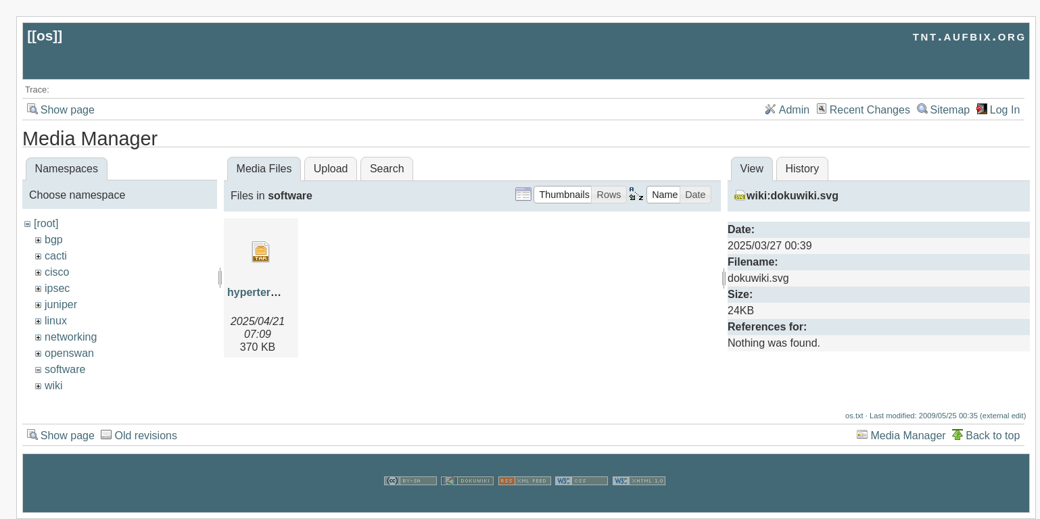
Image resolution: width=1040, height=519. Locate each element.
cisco (57, 272)
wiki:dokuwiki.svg (792, 195)
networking (71, 337)
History (802, 168)
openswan (69, 353)
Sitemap (950, 110)
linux (56, 320)
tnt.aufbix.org (969, 35)
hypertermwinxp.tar (277, 292)
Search (387, 168)
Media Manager (907, 435)
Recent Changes (870, 110)
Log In (1005, 110)
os (45, 35)
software (65, 369)
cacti (56, 256)
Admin (794, 110)
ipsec (57, 288)
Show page (68, 110)
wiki (54, 385)
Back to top (993, 435)
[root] (46, 223)
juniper (61, 304)
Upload (331, 168)
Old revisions (145, 435)
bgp (54, 239)
